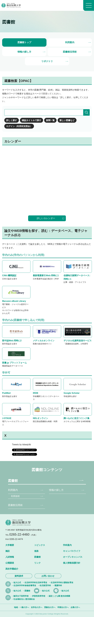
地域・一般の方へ (21, 607)
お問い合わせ (47, 576)
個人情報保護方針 (71, 563)
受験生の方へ (49, 607)
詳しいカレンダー (46, 218)
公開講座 (9, 563)
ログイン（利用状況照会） (19, 126)
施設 (7, 551)
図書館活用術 (70, 52)
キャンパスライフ (71, 551)
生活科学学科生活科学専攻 (36, 582)
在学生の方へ (36, 607)
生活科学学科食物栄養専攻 (24, 585)
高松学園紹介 (11, 569)
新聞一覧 (50, 120)
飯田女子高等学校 (21, 596)
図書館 (13, 480)
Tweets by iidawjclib (21, 444)
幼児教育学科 (45, 585)
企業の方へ (75, 607)
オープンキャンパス (72, 557)
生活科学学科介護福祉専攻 (62, 582)
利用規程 (15, 496)
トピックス (39, 545)
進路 (36, 551)
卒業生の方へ (63, 607)
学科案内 (67, 545)
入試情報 (9, 557)
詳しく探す (11, 120)
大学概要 (9, 545)
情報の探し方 (24, 52)
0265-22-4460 (19, 534)
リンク (37, 563)
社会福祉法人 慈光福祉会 (24, 599)
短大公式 (17, 582)
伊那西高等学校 (38, 596)
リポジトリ (47, 61)
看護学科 (58, 585)
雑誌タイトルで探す (31, 120)
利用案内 (69, 42)
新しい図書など (67, 120)
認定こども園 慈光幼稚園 (59, 596)
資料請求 (19, 576)
